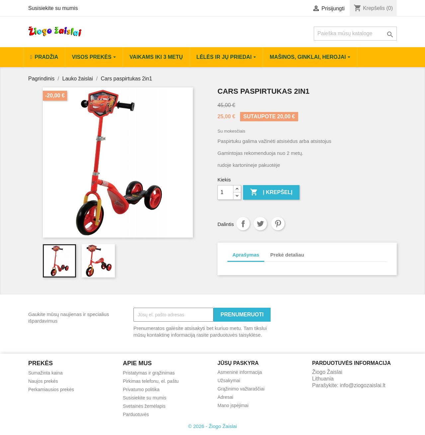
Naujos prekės (43, 381)
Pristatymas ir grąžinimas (149, 373)
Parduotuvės (136, 414)
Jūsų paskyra (238, 363)
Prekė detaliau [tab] (287, 255)
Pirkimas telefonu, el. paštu (151, 381)
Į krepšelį (271, 192)
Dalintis (243, 223)
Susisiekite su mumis (53, 8)
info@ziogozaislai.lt (362, 385)
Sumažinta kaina (45, 373)
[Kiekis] (225, 192)
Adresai (225, 397)
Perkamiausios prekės (51, 389)
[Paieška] (355, 34)
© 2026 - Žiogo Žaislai (212, 426)
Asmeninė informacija (239, 372)
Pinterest (278, 223)
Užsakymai (228, 380)
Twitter (260, 223)
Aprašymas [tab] (245, 255)
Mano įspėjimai (232, 405)
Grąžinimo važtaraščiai (241, 388)
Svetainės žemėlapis (144, 406)
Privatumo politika (141, 389)
